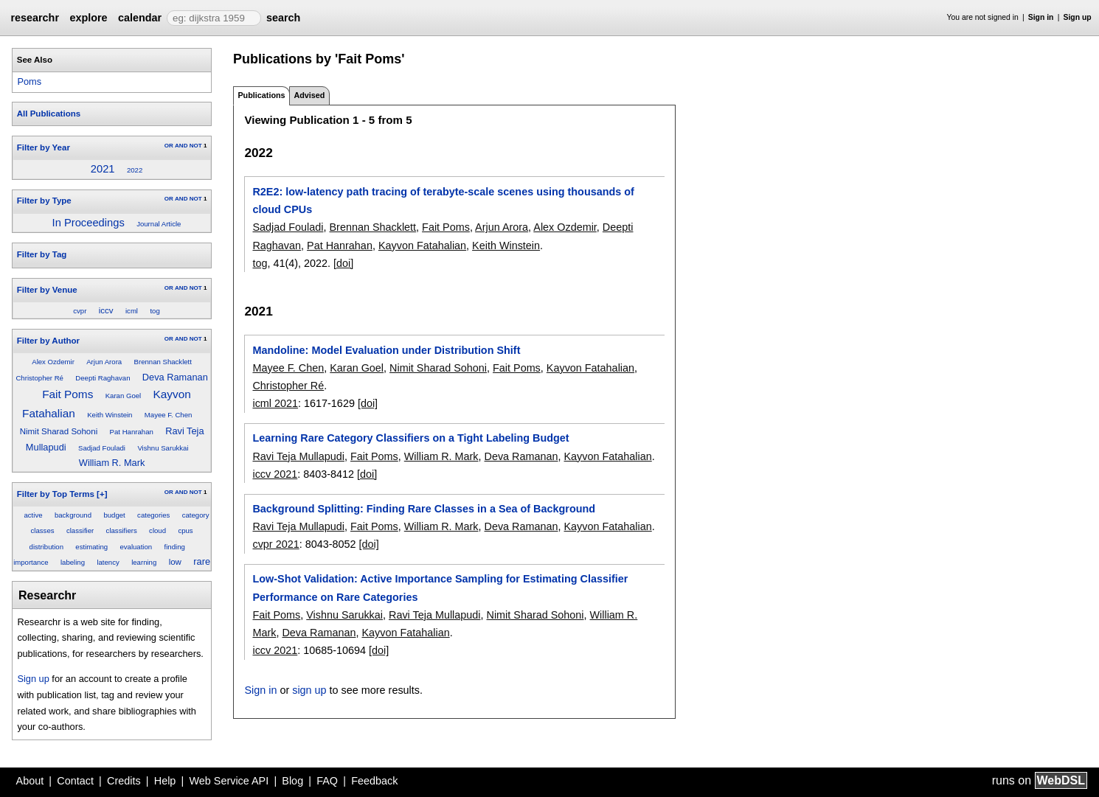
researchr (34, 18)
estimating (91, 547)
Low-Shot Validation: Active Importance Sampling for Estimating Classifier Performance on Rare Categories (440, 587)
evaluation (135, 547)
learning (143, 562)
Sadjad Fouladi (101, 448)
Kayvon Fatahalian (422, 245)
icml (131, 311)
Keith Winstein (109, 415)
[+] (102, 494)
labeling (72, 562)
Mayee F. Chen (169, 415)
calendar (140, 18)
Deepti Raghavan (102, 378)
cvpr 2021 (275, 544)
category (195, 515)
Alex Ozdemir (53, 362)
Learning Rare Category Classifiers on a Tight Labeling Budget (410, 438)
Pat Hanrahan (131, 432)
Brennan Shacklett (163, 362)
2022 (134, 170)
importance (30, 562)
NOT (196, 145)
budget (114, 515)
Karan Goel (123, 395)
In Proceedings (88, 223)
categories (153, 515)
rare (201, 561)
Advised (309, 95)
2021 (103, 169)
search (283, 18)
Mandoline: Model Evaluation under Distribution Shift (386, 350)
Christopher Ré (39, 378)
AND (181, 145)
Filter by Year (43, 147)
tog (154, 311)
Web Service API (228, 781)
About (30, 781)
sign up (309, 690)
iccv (106, 310)
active (33, 515)
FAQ (327, 781)
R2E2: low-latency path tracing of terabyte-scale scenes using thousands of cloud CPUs (443, 200)
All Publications (48, 113)
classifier (80, 530)
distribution (46, 547)
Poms (29, 81)
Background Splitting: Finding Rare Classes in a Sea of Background (423, 509)
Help (165, 781)
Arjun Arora (104, 362)
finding (174, 547)
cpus (185, 530)
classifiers (121, 530)
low (175, 561)
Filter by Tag (42, 254)
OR (168, 145)
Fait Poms (67, 394)
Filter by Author (48, 340)
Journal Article (158, 224)
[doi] (343, 263)
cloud (157, 530)
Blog (292, 781)
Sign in (1041, 17)
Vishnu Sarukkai (162, 448)
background (73, 515)
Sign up (1078, 17)
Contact (75, 781)
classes (43, 530)
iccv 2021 (274, 474)
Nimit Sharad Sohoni (59, 431)
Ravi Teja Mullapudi (298, 456)
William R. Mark (112, 462)
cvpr (79, 311)
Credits (124, 781)
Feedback (374, 781)
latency (108, 562)
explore (88, 18)
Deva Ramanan (175, 377)
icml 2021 (275, 403)
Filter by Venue (47, 289)
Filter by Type (44, 200)
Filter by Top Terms (55, 494)
